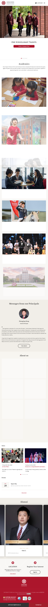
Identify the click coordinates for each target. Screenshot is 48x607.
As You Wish (5, 466)
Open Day (14, 484)
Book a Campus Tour (24, 46)
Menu (44, 3)
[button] (21, 58)
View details (13, 573)
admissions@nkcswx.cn (14, 605)
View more (24, 492)
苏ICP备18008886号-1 (22, 594)
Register (35, 572)
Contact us (38, 605)
